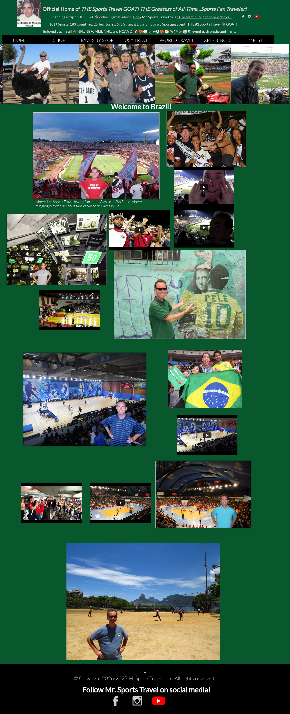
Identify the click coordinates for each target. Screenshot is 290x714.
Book (137, 17)
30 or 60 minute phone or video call (204, 17)
